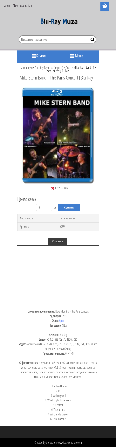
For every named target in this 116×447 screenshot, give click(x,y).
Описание (57, 241)
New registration (22, 5)
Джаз (68, 67)
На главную (26, 67)
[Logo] (58, 22)
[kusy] (44, 207)
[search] (91, 40)
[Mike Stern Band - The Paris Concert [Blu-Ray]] (58, 88)
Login (7, 5)
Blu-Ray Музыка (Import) (49, 67)
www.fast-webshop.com (70, 442)
